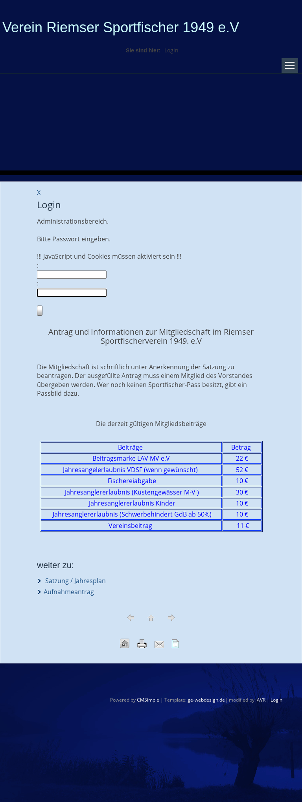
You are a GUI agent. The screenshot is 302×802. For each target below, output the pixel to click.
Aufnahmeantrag (69, 591)
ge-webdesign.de (206, 699)
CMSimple (148, 699)
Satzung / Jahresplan (75, 580)
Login (276, 699)
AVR (261, 699)
